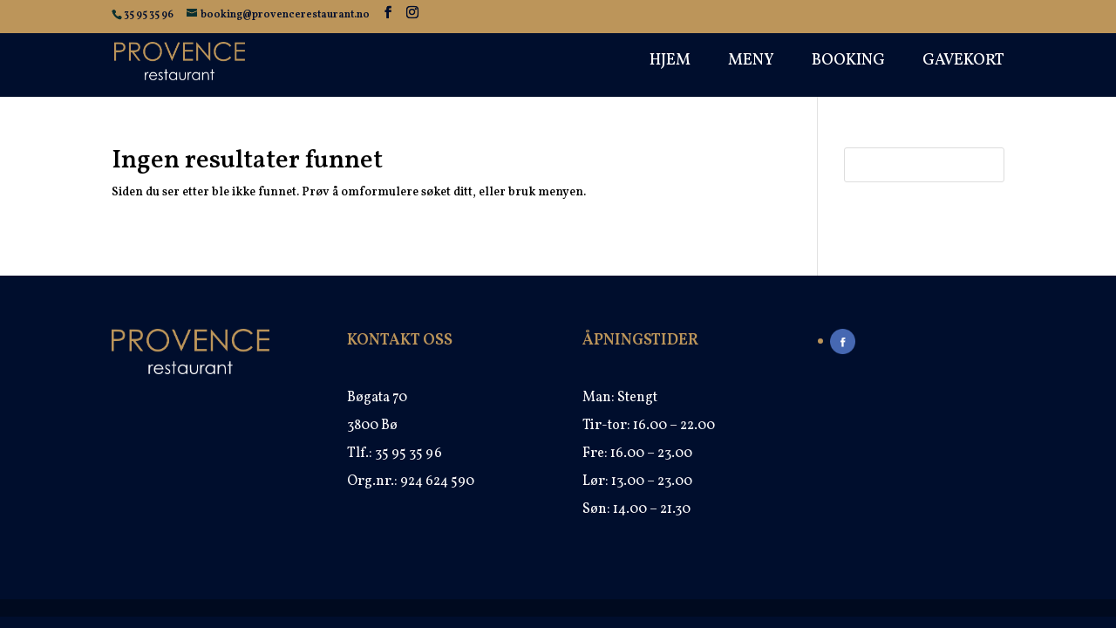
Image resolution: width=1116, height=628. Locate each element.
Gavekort (963, 63)
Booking (848, 63)
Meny (751, 63)
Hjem (670, 63)
